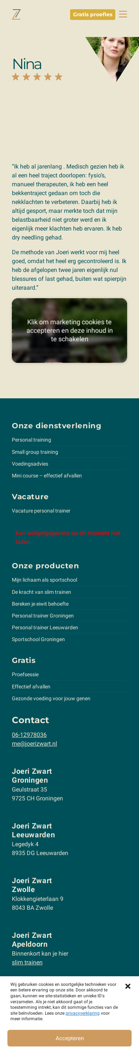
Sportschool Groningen (38, 639)
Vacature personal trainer (41, 511)
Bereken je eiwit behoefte (40, 604)
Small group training (35, 452)
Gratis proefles (92, 14)
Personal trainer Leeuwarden (45, 627)
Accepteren (70, 1038)
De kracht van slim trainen (41, 592)
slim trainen (27, 962)
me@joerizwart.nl (34, 743)
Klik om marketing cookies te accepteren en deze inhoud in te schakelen (69, 330)
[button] (128, 985)
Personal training (31, 440)
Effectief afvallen (31, 687)
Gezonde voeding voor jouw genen (51, 698)
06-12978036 (29, 734)
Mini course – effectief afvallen (47, 476)
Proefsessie (25, 674)
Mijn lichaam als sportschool (44, 580)
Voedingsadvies (30, 464)
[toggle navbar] (123, 14)
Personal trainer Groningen (43, 616)
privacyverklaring (83, 1013)
